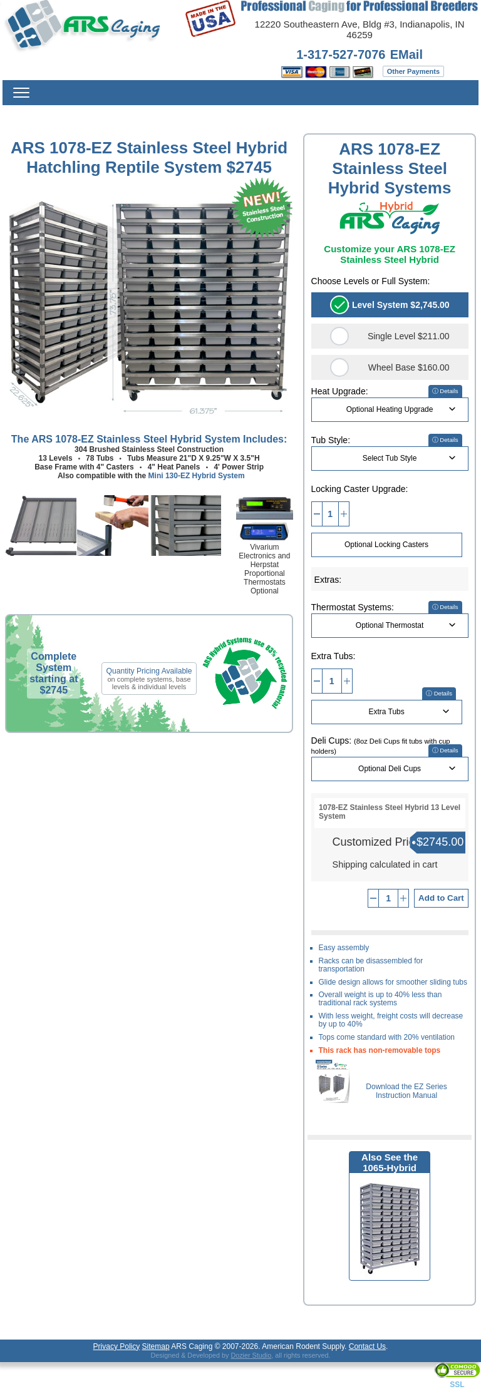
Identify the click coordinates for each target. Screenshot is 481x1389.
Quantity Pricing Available (149, 671)
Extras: (328, 580)
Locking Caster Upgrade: (359, 489)
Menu (21, 93)
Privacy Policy (116, 1346)
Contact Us (367, 1346)
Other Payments (413, 71)
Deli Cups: (380, 745)
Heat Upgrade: (339, 391)
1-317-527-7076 (340, 54)
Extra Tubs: (333, 656)
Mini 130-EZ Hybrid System (196, 475)
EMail (406, 54)
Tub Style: (331, 440)
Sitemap (156, 1346)
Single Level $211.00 (409, 336)
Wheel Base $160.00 (409, 367)
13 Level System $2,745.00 (395, 305)
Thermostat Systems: (352, 607)
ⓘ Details (445, 390)
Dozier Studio (250, 1355)
